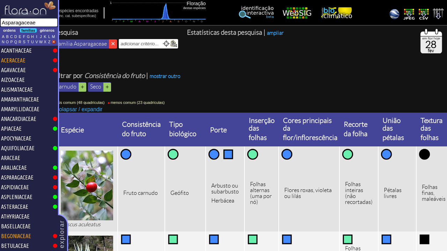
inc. (71, 16)
